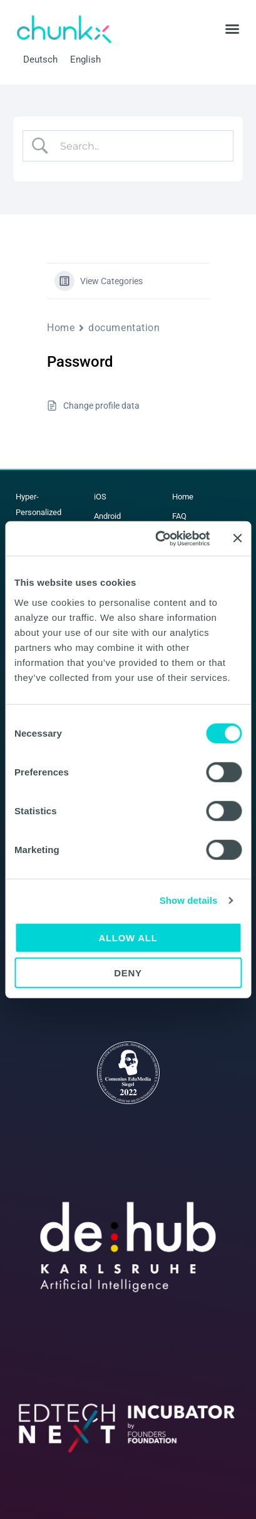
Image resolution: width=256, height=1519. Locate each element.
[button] (232, 29)
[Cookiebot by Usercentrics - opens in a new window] (158, 538)
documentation (124, 328)
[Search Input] (139, 146)
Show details (189, 900)
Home (60, 328)
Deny (128, 973)
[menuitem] (40, 59)
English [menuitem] (85, 58)
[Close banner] (237, 538)
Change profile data (101, 406)
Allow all (127, 937)
